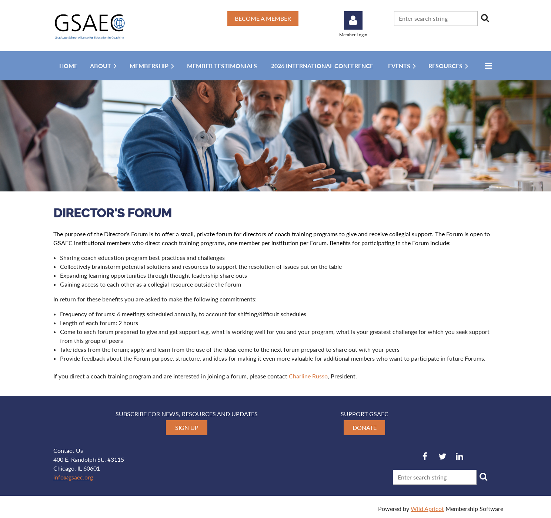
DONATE (365, 427)
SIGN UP (186, 427)
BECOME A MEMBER (263, 18)
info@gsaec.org (73, 477)
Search (484, 17)
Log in (353, 20)
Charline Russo (308, 376)
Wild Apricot (427, 508)
